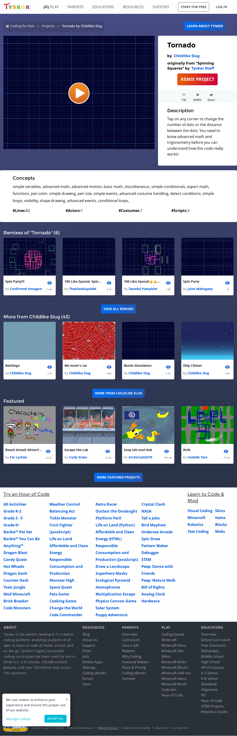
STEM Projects (212, 706)
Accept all (55, 719)
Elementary (210, 651)
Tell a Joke (150, 518)
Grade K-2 (12, 511)
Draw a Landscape (112, 566)
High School (210, 662)
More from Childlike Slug (118, 393)
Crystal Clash (153, 504)
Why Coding (131, 656)
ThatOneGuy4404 (82, 289)
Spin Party (191, 281)
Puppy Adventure (111, 615)
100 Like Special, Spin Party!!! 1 (82, 281)
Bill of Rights (153, 587)
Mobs (220, 531)
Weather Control (65, 504)
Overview (129, 634)
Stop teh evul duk (138, 450)
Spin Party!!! (14, 281)
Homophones (108, 587)
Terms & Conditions (79, 728)
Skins (220, 510)
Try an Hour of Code (26, 494)
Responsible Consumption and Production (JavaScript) (117, 552)
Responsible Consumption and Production (66, 566)
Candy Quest (15, 559)
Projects (48, 26)
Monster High (62, 580)
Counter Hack (16, 580)
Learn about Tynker (205, 26)
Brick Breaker (15, 601)
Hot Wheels (13, 566)
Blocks (221, 524)
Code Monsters (17, 608)
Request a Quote (214, 712)
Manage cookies (18, 719)
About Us (89, 640)
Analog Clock (153, 594)
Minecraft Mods (174, 684)
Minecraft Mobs (174, 662)
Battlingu (12, 366)
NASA (146, 511)
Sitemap (88, 667)
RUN (186, 450)
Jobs (85, 656)
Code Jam (168, 689)
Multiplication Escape (115, 594)
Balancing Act (62, 511)
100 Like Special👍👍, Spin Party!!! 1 (142, 281)
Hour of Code (172, 695)
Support (88, 645)
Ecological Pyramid (113, 580)
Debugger (150, 552)
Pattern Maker (154, 545)
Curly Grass (78, 457)
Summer (129, 678)
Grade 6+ (11, 525)
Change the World (66, 608)
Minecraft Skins (173, 645)
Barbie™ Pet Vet (17, 532)
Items (220, 517)
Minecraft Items (173, 678)
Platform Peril (108, 518)
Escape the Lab (76, 450)
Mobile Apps (92, 662)
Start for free (193, 7)
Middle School (212, 656)
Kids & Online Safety (137, 728)
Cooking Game (63, 601)
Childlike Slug (187, 56)
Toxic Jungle (14, 587)
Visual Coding (199, 510)
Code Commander (66, 615)
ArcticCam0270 (140, 457)
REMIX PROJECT (197, 79)
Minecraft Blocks (174, 667)
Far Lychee (18, 457)
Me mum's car (75, 366)
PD (203, 695)
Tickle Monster (63, 518)
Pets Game (59, 594)
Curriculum (131, 640)
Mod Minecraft (16, 594)
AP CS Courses (212, 667)
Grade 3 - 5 (13, 518)
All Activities (14, 504)
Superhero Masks (111, 573)
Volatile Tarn (198, 457)
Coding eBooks (94, 673)
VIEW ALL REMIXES (119, 309)
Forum (87, 678)
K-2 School (209, 673)
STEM (146, 559)
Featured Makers (135, 662)
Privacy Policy (108, 728)
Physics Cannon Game (116, 601)
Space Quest (61, 587)
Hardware (150, 601)
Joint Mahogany (200, 289)
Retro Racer (106, 504)
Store (86, 684)
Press (86, 651)
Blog (86, 634)
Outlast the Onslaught (116, 511)
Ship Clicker (192, 366)
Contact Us (180, 728)
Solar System (107, 608)
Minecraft (196, 517)
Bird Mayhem (153, 525)
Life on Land (61, 539)
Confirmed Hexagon (26, 289)
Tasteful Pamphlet (143, 289)
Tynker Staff (202, 68)
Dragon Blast (15, 552)
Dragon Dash (15, 573)
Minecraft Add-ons (176, 673)
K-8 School (209, 678)
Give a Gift (130, 645)
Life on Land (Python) (115, 525)
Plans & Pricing (134, 667)
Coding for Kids (22, 26)
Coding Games (172, 634)
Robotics (195, 524)
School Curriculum (215, 640)
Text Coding (198, 531)
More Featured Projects (118, 477)
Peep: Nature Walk (158, 580)
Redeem (128, 651)
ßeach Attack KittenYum (23, 450)
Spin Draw (150, 539)
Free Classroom (213, 645)
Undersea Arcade (157, 532)
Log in (221, 7)
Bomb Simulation (138, 366)
